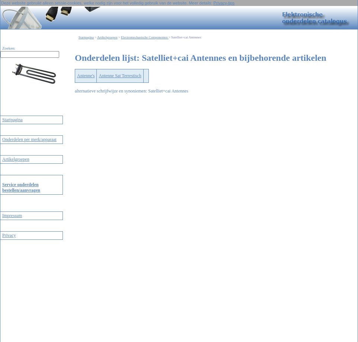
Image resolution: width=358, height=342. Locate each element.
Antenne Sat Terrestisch (120, 75)
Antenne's (86, 75)
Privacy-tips (223, 3)
